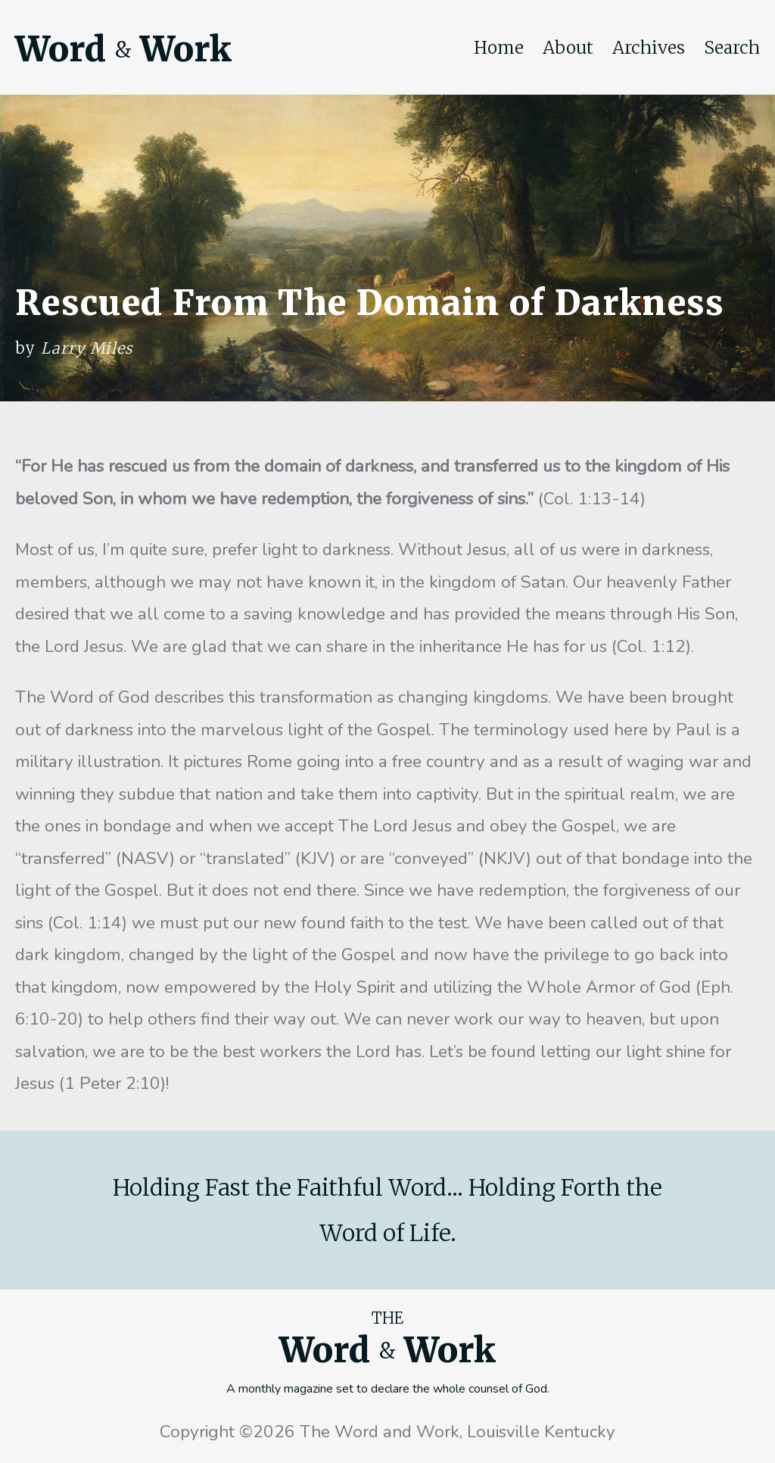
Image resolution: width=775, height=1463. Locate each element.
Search (732, 47)
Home (499, 47)
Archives (648, 47)
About (568, 47)
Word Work (123, 49)
